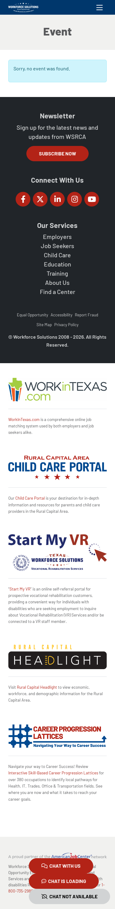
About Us (57, 282)
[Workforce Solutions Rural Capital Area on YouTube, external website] (91, 199)
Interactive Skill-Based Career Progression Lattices (53, 772)
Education (57, 264)
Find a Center (57, 291)
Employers (57, 236)
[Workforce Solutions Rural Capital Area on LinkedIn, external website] (57, 199)
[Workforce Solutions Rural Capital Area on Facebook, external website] (23, 199)
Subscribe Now (57, 153)
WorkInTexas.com (24, 419)
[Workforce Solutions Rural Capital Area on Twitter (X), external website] (40, 199)
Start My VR (20, 589)
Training (57, 273)
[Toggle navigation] (99, 7)
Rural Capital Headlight (37, 687)
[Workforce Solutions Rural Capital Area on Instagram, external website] (74, 199)
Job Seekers (57, 245)
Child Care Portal (30, 498)
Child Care (57, 255)
